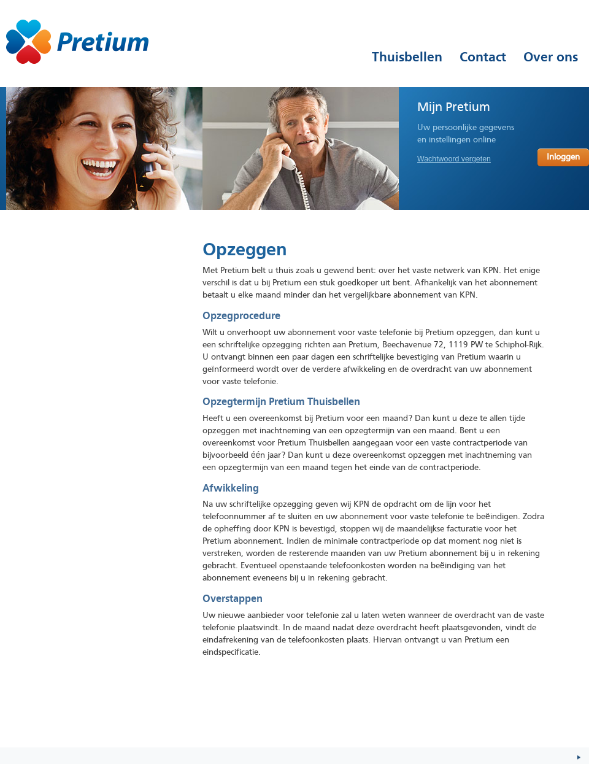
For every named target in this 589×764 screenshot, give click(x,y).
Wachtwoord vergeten (454, 159)
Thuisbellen (407, 57)
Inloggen (563, 157)
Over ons (550, 57)
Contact (483, 57)
